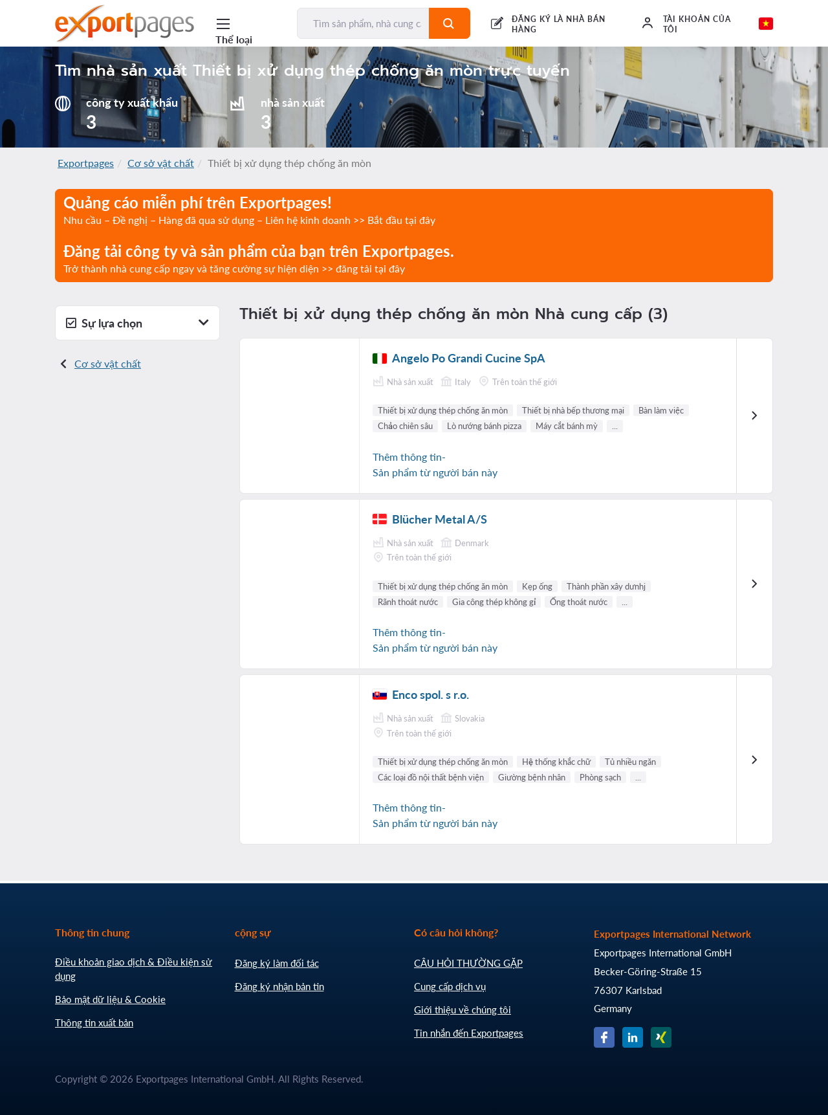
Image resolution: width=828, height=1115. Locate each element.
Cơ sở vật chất (160, 163)
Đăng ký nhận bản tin (279, 986)
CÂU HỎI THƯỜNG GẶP (468, 963)
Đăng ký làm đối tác (277, 963)
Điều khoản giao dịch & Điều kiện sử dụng (133, 969)
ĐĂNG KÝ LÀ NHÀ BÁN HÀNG (558, 24)
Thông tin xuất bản (94, 1022)
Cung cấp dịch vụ (450, 986)
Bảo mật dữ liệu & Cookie (110, 999)
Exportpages (86, 163)
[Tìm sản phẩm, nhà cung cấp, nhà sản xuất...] (363, 23)
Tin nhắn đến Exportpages (468, 1033)
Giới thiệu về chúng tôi (462, 1009)
